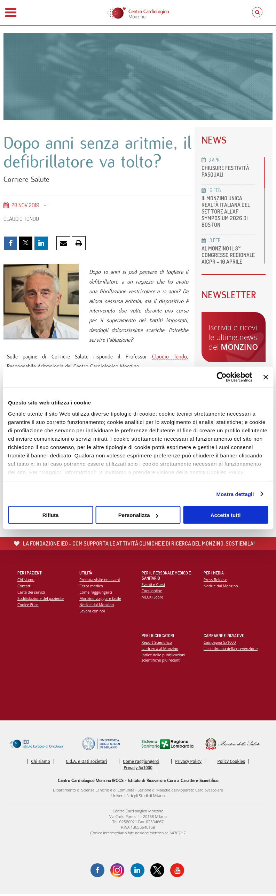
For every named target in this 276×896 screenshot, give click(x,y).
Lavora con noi (92, 612)
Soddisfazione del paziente (40, 599)
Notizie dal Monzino (96, 606)
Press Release (216, 581)
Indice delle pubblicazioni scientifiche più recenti (164, 659)
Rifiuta (50, 515)
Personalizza (138, 515)
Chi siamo (25, 581)
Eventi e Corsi (153, 586)
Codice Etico (28, 606)
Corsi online (152, 592)
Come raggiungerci (95, 593)
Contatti (24, 587)
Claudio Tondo (169, 357)
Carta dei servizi (31, 593)
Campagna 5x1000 (220, 643)
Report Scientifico (157, 643)
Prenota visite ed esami (99, 581)
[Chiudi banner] (265, 377)
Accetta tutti (226, 515)
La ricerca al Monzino (160, 649)
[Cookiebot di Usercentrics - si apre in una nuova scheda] (221, 377)
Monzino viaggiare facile (100, 599)
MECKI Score (153, 598)
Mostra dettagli (235, 494)
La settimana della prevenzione (231, 649)
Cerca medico (91, 587)
